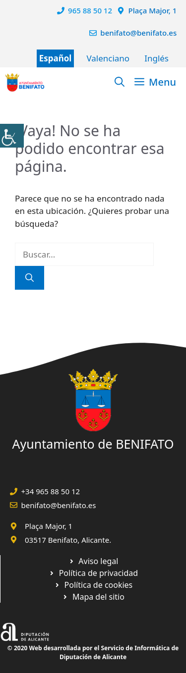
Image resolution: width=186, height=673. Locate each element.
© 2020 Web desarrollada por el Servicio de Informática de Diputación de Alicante (93, 652)
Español (55, 58)
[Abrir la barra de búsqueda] (119, 82)
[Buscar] (29, 278)
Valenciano (107, 58)
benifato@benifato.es (138, 33)
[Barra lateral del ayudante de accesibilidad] (12, 136)
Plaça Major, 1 (152, 10)
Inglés (156, 58)
